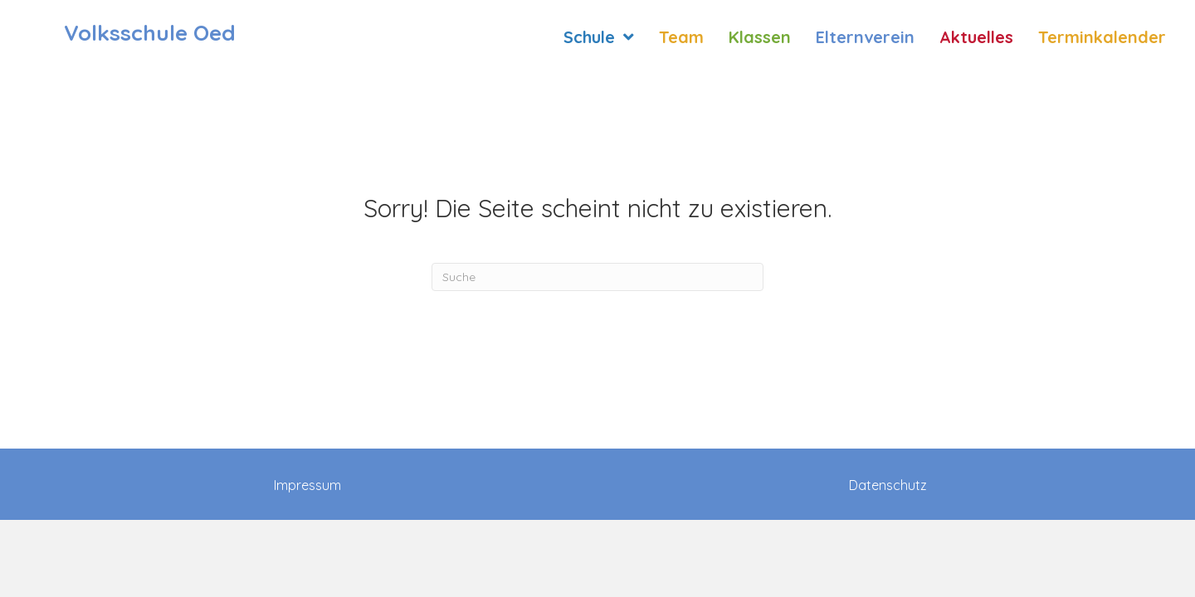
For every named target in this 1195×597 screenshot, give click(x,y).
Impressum (307, 485)
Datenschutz (888, 485)
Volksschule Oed (150, 32)
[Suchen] (597, 277)
